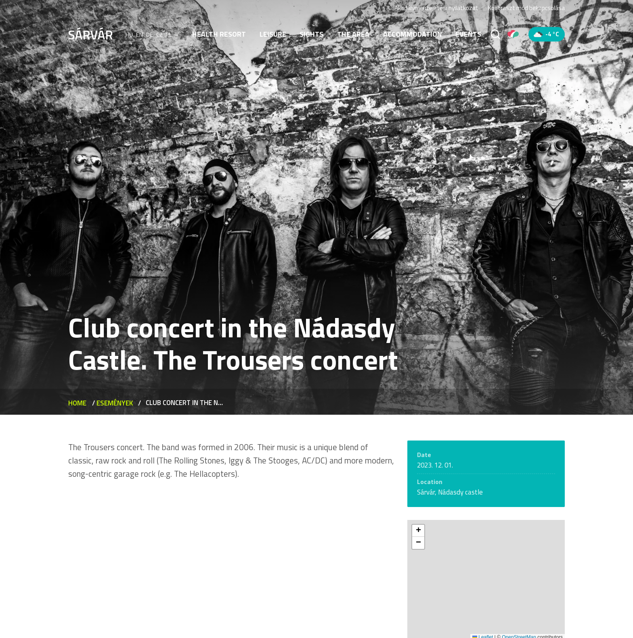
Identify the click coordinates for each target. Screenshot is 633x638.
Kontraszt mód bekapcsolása (526, 8)
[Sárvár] (90, 33)
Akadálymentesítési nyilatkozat (436, 7)
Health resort (219, 34)
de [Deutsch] (149, 34)
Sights (311, 34)
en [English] (139, 34)
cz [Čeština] (159, 34)
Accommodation (412, 34)
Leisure (273, 34)
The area (353, 34)
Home (77, 403)
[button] (418, 531)
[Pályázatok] (513, 34)
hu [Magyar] (129, 34)
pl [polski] (169, 34)
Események (114, 403)
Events (468, 34)
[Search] (495, 34)
